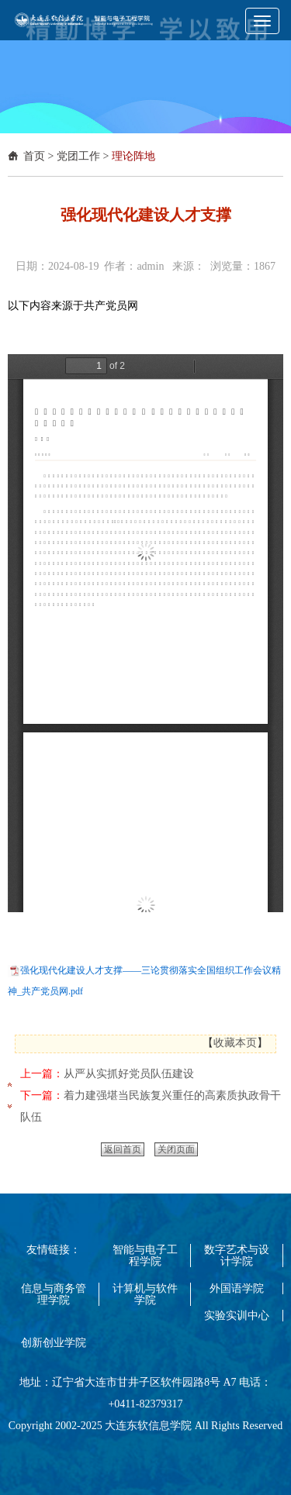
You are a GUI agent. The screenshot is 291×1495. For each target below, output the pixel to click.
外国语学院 (237, 1288)
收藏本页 (235, 1043)
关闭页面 (176, 1149)
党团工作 (78, 156)
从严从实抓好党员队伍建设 (129, 1074)
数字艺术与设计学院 (236, 1255)
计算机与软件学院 (145, 1294)
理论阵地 (133, 156)
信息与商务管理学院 (53, 1294)
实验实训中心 (236, 1315)
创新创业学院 (53, 1343)
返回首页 (122, 1149)
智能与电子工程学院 (145, 1255)
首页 (34, 156)
